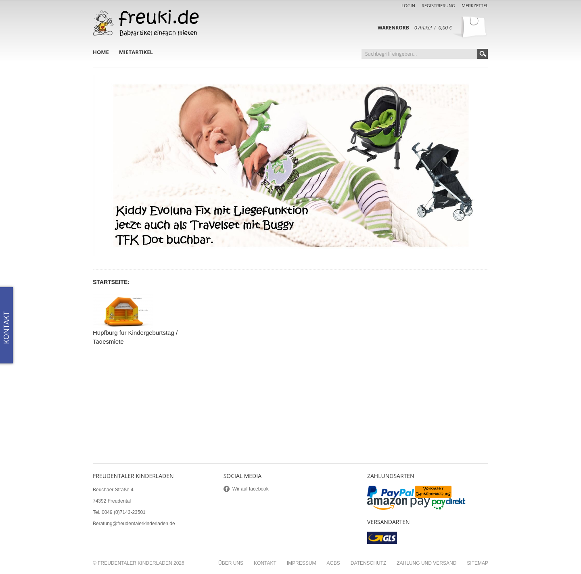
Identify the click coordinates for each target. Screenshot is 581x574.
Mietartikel (136, 52)
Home (101, 52)
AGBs (333, 563)
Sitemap (477, 563)
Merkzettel (475, 5)
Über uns (230, 563)
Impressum (301, 563)
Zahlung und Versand (426, 563)
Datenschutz (368, 563)
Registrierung (438, 5)
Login (408, 5)
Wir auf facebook (250, 489)
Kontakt (265, 563)
